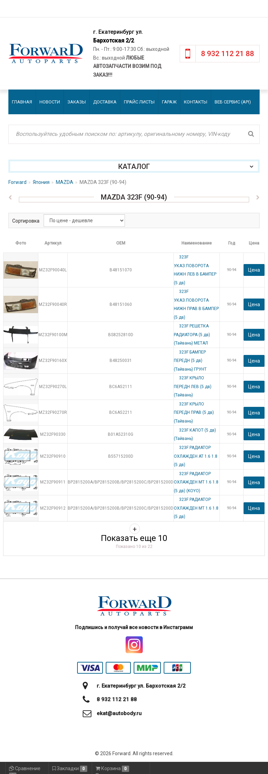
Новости (49, 102)
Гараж (169, 102)
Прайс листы (139, 102)
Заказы (76, 102)
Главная (22, 102)
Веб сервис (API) (233, 102)
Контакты (195, 102)
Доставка (105, 102)
